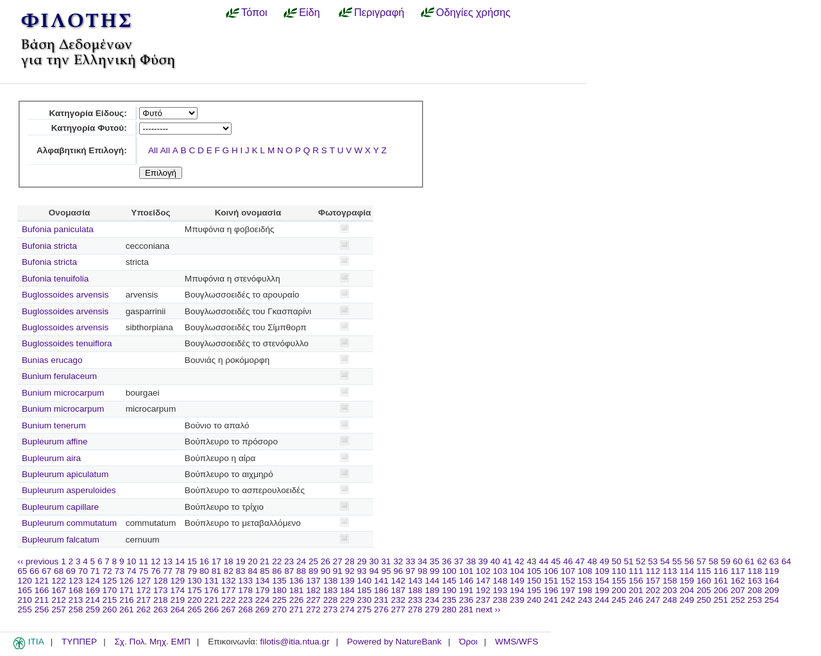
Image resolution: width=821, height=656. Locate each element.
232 (398, 600)
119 (772, 571)
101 (466, 571)
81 (216, 571)
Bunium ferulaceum (59, 376)
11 (143, 561)
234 (432, 600)
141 (381, 580)
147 (483, 580)
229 (347, 600)
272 (313, 609)
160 (704, 580)
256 (42, 609)
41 (507, 561)
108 (585, 571)
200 (619, 590)
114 (686, 571)
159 (686, 580)
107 (568, 571)
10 (131, 561)
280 (449, 609)
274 (347, 609)
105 (534, 571)
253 (754, 600)
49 (604, 561)
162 (738, 580)
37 (459, 561)
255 (24, 609)
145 (449, 580)
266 (211, 609)
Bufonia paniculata (58, 229)
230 (364, 600)
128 (160, 580)
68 (58, 571)
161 (720, 580)
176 (211, 590)
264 (177, 609)
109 (602, 571)
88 (301, 571)
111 (636, 571)
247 (653, 600)
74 (131, 571)
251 (720, 600)
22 (277, 561)
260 (110, 609)
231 (381, 600)
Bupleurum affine (55, 441)
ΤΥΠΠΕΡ (79, 641)
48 (592, 561)
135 (279, 580)
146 (466, 580)
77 (168, 571)
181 (296, 590)
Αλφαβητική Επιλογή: (82, 150)
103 (500, 571)
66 (34, 571)
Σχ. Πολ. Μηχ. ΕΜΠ (152, 641)
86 (277, 571)
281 (466, 609)
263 (160, 609)
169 (92, 590)
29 (362, 561)
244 (602, 600)
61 (750, 561)
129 (177, 580)
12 (155, 561)
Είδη (309, 12)
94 (373, 571)
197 (568, 590)
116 (720, 571)
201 (636, 590)
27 (338, 561)
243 (585, 600)
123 (76, 580)
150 (534, 580)
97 (410, 571)
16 (204, 561)
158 (670, 580)
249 (686, 600)
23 (289, 561)
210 (24, 600)
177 (228, 590)
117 (738, 571)
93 (362, 571)
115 (704, 571)
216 (126, 600)
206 (720, 590)
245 (619, 600)
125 (110, 580)
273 (330, 609)
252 (738, 600)
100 (449, 571)
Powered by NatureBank (394, 641)
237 (483, 600)
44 (543, 561)
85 (264, 571)
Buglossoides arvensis (65, 294)
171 (126, 590)
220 (194, 600)
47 (580, 561)
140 (364, 580)
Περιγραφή (379, 12)
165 (24, 590)
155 (619, 580)
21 (264, 561)
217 (143, 600)
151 (551, 580)
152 (568, 580)
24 (301, 561)
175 (194, 590)
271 (296, 609)
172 (143, 590)
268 (245, 609)
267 (228, 609)
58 (713, 561)
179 (262, 590)
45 (556, 561)
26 (325, 561)
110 (619, 571)
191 (466, 590)
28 (350, 561)
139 (347, 580)
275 (364, 609)
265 (194, 609)
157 (653, 580)
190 (449, 590)
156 (636, 580)
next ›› (488, 609)
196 (551, 590)
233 (415, 600)
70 (83, 571)
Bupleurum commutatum (69, 523)
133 (245, 580)
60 (738, 561)
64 (786, 561)
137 (313, 580)
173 (160, 590)
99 (434, 571)
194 (517, 590)
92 (350, 571)
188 (415, 590)
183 (330, 590)
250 (704, 600)
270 (279, 609)
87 (289, 571)
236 (466, 600)
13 (168, 561)
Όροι (468, 641)
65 (22, 571)
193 (500, 590)
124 (92, 580)
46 (568, 561)
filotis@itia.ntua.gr (294, 641)
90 (325, 571)
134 (262, 580)
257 (58, 609)
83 (241, 571)
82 (228, 571)
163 (754, 580)
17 (216, 561)
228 (330, 600)
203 (670, 590)
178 (245, 590)
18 (228, 561)
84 (252, 571)
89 (313, 571)
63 (774, 561)
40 (495, 561)
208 (754, 590)
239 (517, 600)
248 (670, 600)
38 (471, 561)
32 (398, 561)
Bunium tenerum (54, 425)
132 (228, 580)
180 (279, 590)
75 (143, 571)
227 (313, 600)
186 (381, 590)
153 (585, 580)
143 (415, 580)
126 (126, 580)
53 (652, 561)
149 (517, 580)
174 (177, 590)
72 (107, 571)
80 (204, 571)
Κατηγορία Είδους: (87, 113)
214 (92, 600)
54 (665, 561)
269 (262, 609)
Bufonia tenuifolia (55, 278)
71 (95, 571)
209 (772, 590)
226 (296, 600)
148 (500, 580)
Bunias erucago (52, 360)
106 (551, 571)
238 (500, 600)
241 (551, 600)
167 (58, 590)
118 (754, 571)
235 (449, 600)
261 (126, 609)
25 (313, 561)
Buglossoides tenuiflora (67, 343)
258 (76, 609)
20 (252, 561)
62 (761, 561)
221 (211, 600)
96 (398, 571)
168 (76, 590)
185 (364, 590)
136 (296, 580)
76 (155, 571)
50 (617, 561)
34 (422, 561)
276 (381, 609)
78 (180, 571)
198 (585, 590)
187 (398, 590)
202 (653, 590)
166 (42, 590)
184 (347, 590)
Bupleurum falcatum (60, 539)
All (153, 150)
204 (686, 590)
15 (192, 561)
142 (398, 580)
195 (534, 590)
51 (628, 561)
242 (568, 600)
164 (772, 580)
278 (415, 609)
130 (194, 580)
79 (192, 571)
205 (704, 590)
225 (279, 600)
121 (42, 580)
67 (46, 571)
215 (110, 600)
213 (76, 600)
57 (701, 561)
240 (534, 600)
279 (432, 609)
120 (24, 580)
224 (262, 600)
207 (738, 590)
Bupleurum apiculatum (65, 474)
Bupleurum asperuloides (69, 490)
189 (432, 590)
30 (373, 561)
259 (92, 609)
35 (434, 561)
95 (386, 571)
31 (386, 561)
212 (58, 600)
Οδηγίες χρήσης (473, 12)
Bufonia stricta (49, 246)
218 (160, 600)
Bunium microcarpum (63, 393)
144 (432, 580)
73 (119, 571)
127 (143, 580)
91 (338, 571)
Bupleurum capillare (60, 507)
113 (670, 571)
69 (71, 571)
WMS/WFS (516, 641)
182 (313, 590)
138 (330, 580)
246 (636, 600)
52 (640, 561)
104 (517, 571)
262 (143, 609)
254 (772, 600)
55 (677, 561)
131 (211, 580)
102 (483, 571)
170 (110, 590)
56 (689, 561)
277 (398, 609)
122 (58, 580)
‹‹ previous (37, 561)
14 (180, 561)
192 (483, 590)
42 (519, 561)
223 (245, 600)
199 (602, 590)
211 (42, 600)
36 (447, 561)
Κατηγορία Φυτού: (89, 128)
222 (228, 600)
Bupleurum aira (51, 458)
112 (653, 571)
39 (483, 561)
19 (240, 561)
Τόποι (254, 12)
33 (410, 561)
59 (726, 561)
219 (177, 600)
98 (422, 571)
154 (602, 580)
